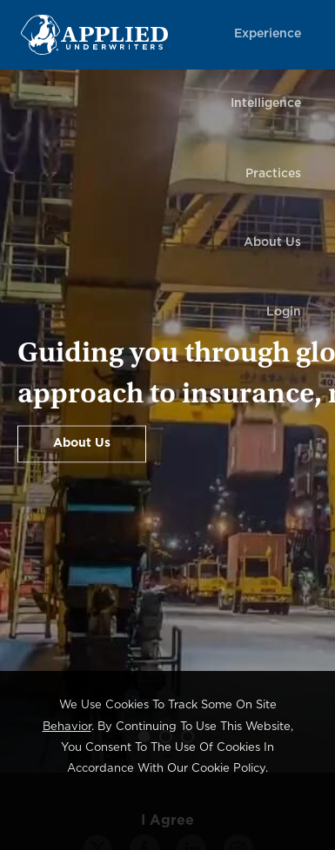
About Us (272, 242)
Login (283, 312)
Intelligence (266, 103)
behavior (67, 727)
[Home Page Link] (119, 34)
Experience (267, 34)
